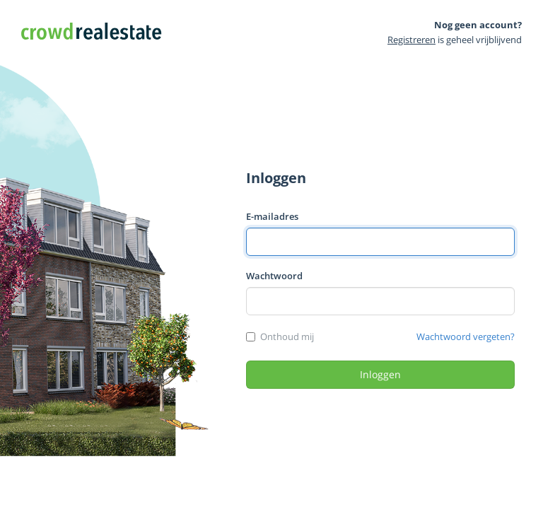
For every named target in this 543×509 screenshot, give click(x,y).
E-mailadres (272, 216)
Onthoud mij (287, 336)
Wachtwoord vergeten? (465, 336)
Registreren (411, 39)
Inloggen (380, 374)
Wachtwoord (274, 275)
